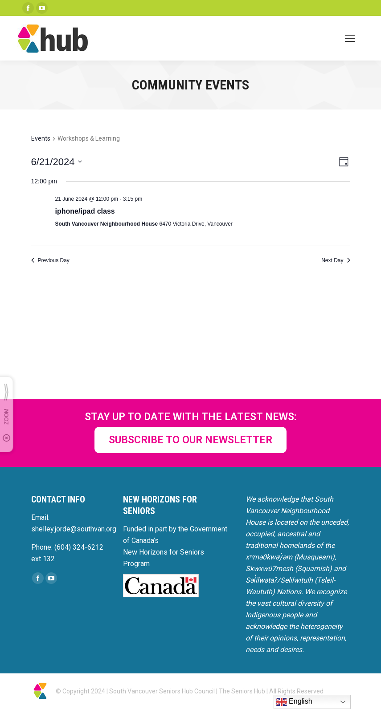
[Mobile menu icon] (350, 38)
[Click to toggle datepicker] (56, 161)
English (294, 702)
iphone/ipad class (85, 211)
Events (40, 138)
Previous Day (50, 260)
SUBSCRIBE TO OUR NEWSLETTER (190, 440)
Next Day (335, 260)
